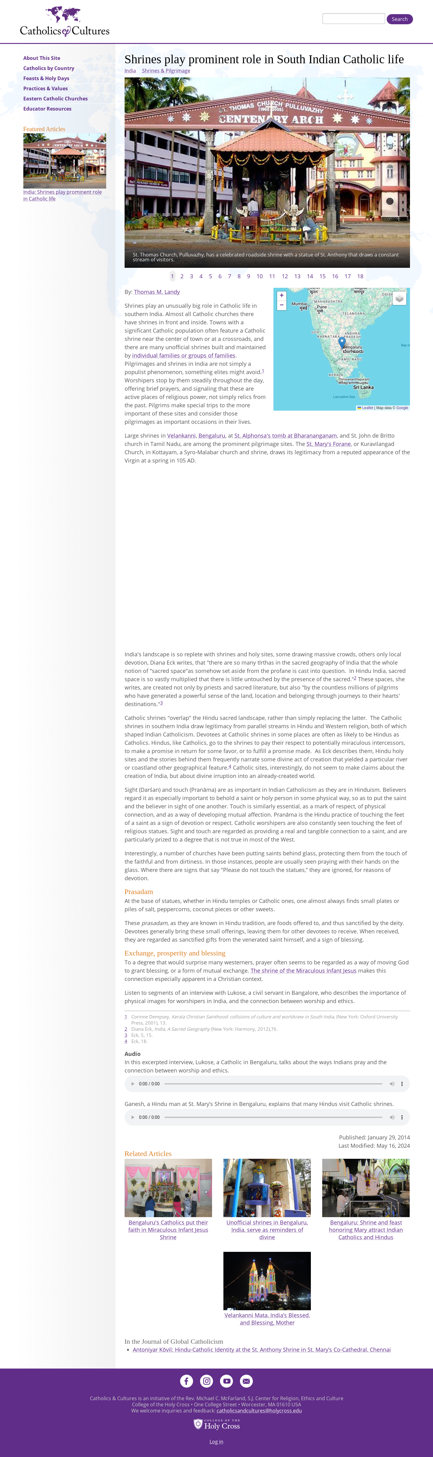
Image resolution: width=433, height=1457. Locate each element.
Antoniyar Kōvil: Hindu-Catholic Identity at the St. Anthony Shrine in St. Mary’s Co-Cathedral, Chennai (262, 1349)
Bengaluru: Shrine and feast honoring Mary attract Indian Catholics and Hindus (366, 1230)
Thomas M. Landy (157, 291)
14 (310, 276)
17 (348, 276)
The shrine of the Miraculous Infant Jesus (304, 970)
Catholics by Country (48, 68)
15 (322, 276)
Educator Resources (47, 108)
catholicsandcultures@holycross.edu (259, 1410)
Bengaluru (212, 435)
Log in (216, 1441)
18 (360, 276)
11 (272, 276)
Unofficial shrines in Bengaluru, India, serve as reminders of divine (267, 1230)
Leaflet (365, 408)
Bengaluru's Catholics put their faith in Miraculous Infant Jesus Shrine (168, 1230)
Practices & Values (45, 88)
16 (335, 276)
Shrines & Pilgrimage (166, 70)
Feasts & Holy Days (46, 78)
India (130, 70)
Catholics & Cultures (64, 21)
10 (260, 276)
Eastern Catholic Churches (55, 98)
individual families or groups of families (183, 355)
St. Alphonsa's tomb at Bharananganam (285, 435)
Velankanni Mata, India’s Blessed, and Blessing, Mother (267, 1318)
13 (297, 276)
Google (402, 408)
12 (285, 276)
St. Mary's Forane (329, 443)
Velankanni (181, 435)
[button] (342, 343)
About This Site (41, 58)
